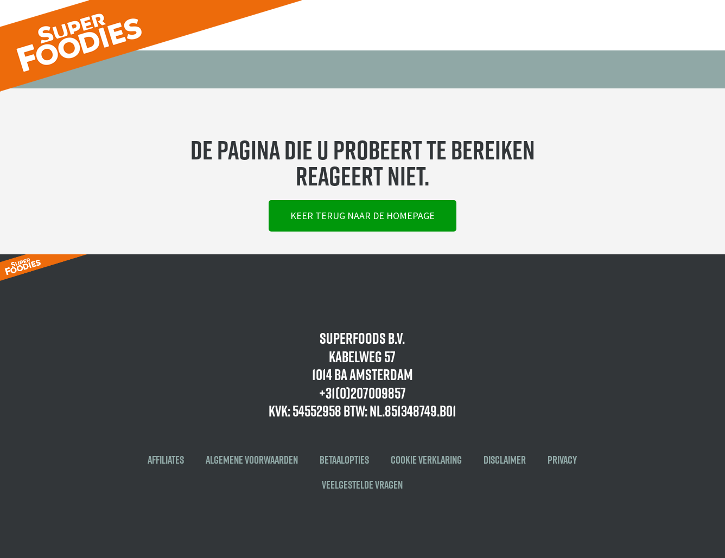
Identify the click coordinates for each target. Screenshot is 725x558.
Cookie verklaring (426, 459)
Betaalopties (344, 459)
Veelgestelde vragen (362, 484)
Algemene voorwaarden (252, 459)
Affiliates (166, 459)
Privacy (562, 459)
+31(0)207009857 (362, 392)
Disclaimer (505, 459)
